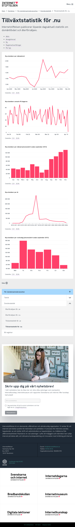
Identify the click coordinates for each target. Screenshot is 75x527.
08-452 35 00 (49, 449)
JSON (17, 93)
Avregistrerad (10, 39)
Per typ (8, 48)
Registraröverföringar (13, 45)
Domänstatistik (45, 11)
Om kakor (38, 525)
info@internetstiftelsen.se (52, 447)
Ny (7, 42)
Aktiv (7, 36)
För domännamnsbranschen (27, 11)
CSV (13, 93)
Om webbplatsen (29, 525)
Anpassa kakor (46, 525)
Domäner (11, 11)
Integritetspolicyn (20, 407)
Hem (3, 11)
